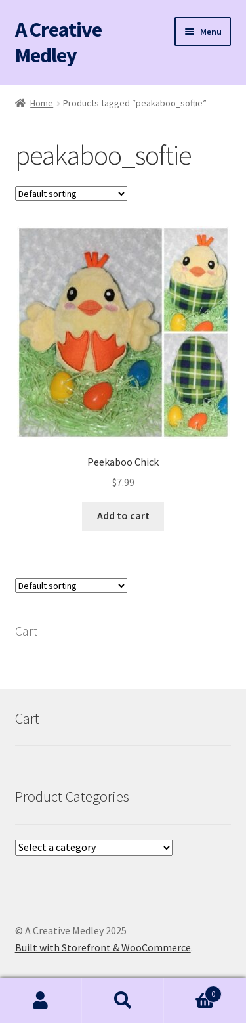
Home (41, 103)
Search (123, 1000)
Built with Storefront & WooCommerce (103, 947)
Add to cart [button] (123, 515)
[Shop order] (71, 193)
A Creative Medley (58, 42)
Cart (193, 991)
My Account (41, 1000)
